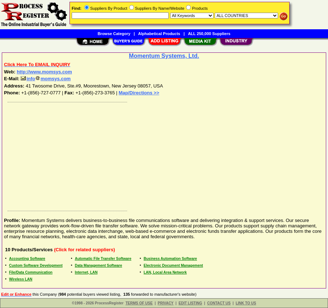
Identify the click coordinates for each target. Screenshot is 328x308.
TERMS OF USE (139, 303)
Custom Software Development (36, 266)
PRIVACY (166, 303)
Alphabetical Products (159, 33)
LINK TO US (246, 303)
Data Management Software (98, 266)
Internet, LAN (86, 272)
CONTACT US (219, 303)
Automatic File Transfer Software (103, 259)
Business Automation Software (170, 259)
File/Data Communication (30, 272)
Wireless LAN (20, 279)
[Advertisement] (164, 154)
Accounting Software (27, 259)
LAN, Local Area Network (165, 272)
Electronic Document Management (173, 266)
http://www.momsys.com (44, 71)
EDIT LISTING (190, 303)
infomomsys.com (46, 78)
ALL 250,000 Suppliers (209, 33)
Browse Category (114, 33)
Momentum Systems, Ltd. (164, 56)
